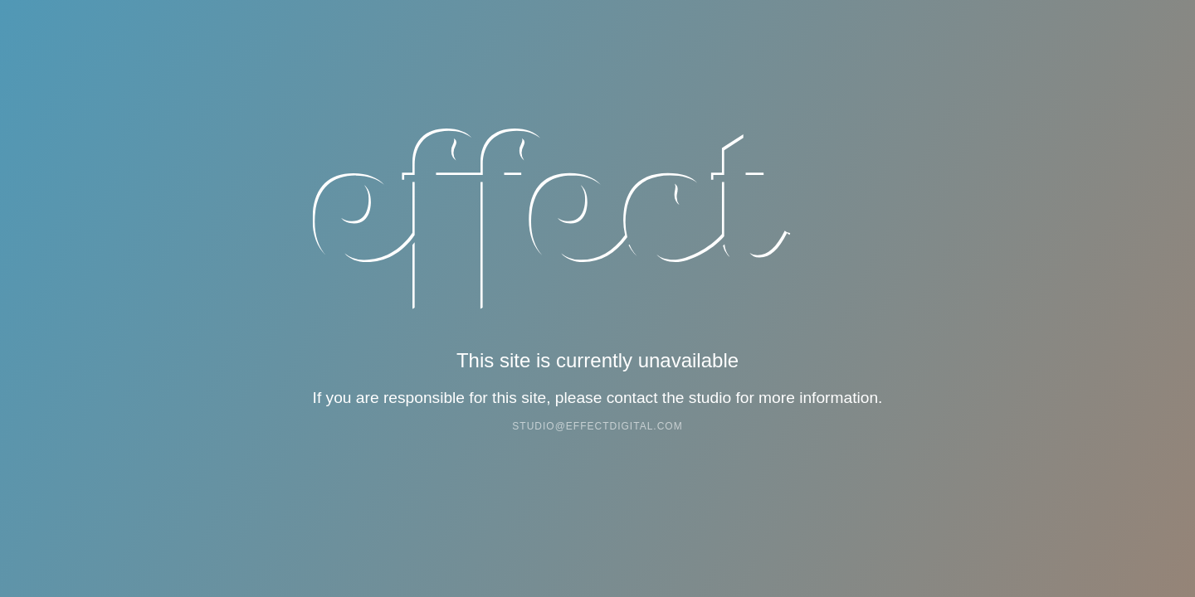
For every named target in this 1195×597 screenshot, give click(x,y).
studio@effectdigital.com (597, 426)
